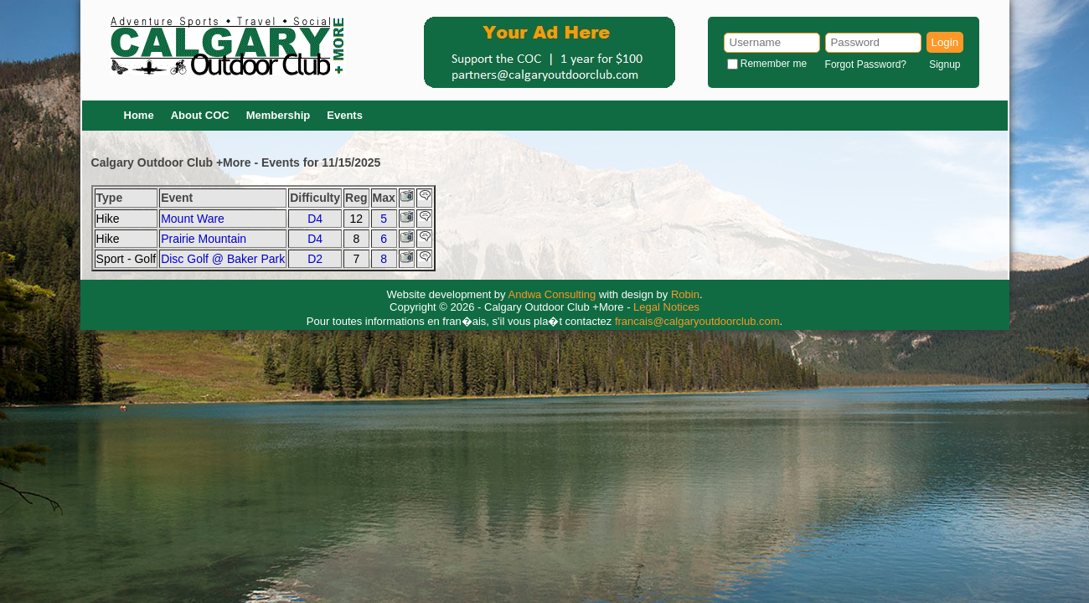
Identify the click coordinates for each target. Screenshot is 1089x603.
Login (945, 42)
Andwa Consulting (552, 294)
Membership (278, 115)
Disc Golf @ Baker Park (223, 258)
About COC (200, 115)
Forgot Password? (865, 64)
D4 (315, 218)
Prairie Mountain (203, 238)
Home (139, 115)
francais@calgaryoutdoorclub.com (697, 321)
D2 (315, 258)
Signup (944, 64)
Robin (685, 294)
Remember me (774, 64)
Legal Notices (666, 307)
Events (345, 115)
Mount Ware (193, 218)
